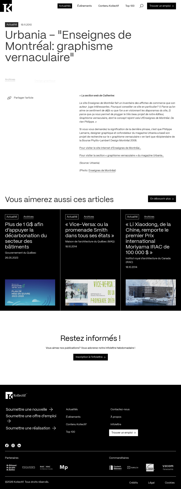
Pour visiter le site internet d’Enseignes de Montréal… (110, 149)
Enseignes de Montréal (102, 172)
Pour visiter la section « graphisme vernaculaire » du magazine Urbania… (121, 157)
